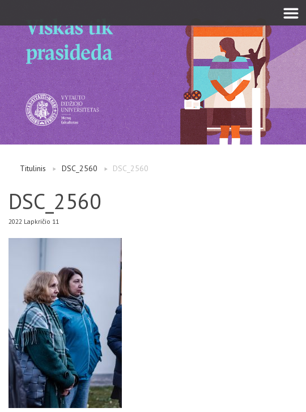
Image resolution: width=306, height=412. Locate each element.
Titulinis (33, 168)
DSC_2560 (79, 168)
